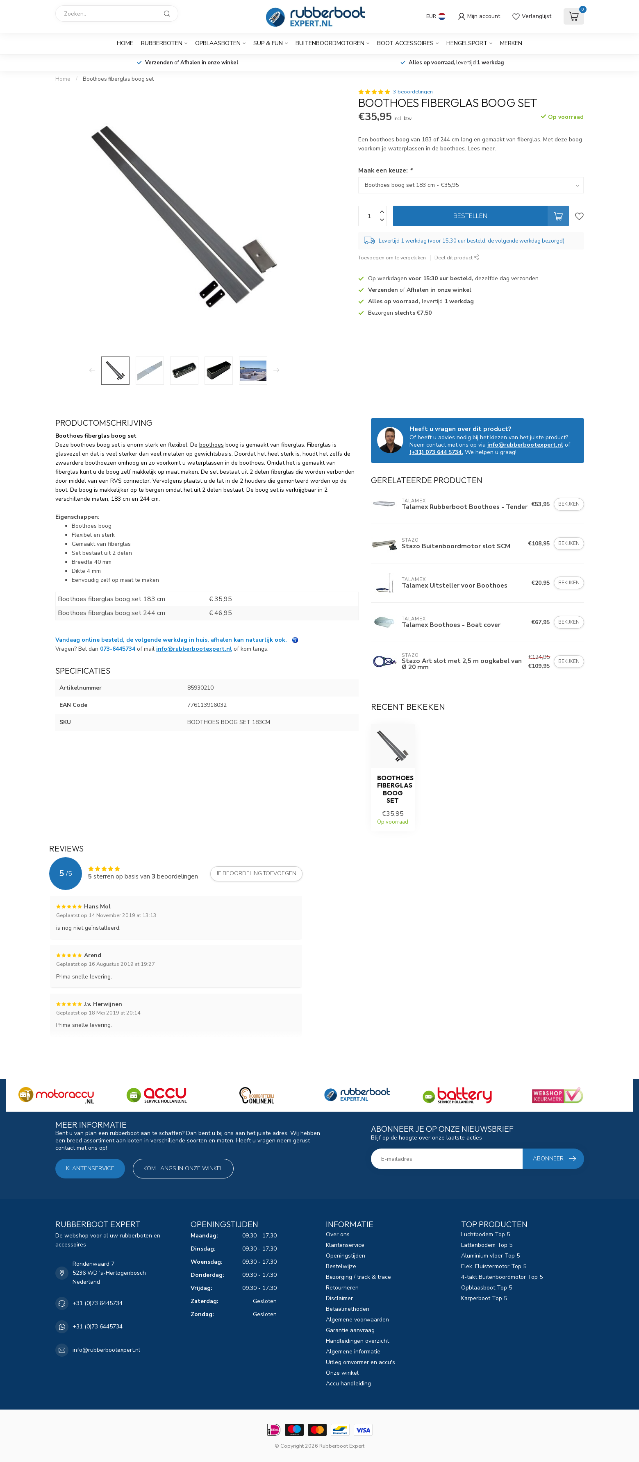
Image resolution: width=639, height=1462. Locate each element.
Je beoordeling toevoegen (256, 873)
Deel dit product (456, 257)
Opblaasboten (218, 43)
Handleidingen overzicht (357, 1341)
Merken (511, 43)
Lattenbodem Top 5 (486, 1245)
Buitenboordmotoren (330, 43)
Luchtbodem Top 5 (485, 1234)
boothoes (211, 445)
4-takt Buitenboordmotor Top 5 (502, 1277)
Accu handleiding (348, 1383)
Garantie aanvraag (350, 1330)
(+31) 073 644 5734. (436, 452)
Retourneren (342, 1288)
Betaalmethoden (347, 1309)
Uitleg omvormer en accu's (360, 1362)
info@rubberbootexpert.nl (194, 649)
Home (125, 43)
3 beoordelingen (413, 91)
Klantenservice (90, 1168)
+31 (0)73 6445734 (98, 1303)
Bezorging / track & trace (358, 1277)
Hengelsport (466, 43)
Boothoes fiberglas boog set (118, 79)
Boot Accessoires (405, 43)
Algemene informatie (353, 1351)
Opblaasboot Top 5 (486, 1288)
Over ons (338, 1234)
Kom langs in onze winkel (183, 1168)
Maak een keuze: (385, 170)
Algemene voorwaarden (357, 1320)
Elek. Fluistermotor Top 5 (493, 1266)
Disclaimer (339, 1298)
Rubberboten (161, 43)
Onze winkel (342, 1373)
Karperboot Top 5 (484, 1298)
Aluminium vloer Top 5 (490, 1256)
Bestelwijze (341, 1266)
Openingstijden (345, 1256)
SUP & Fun (268, 43)
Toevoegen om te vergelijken (392, 257)
